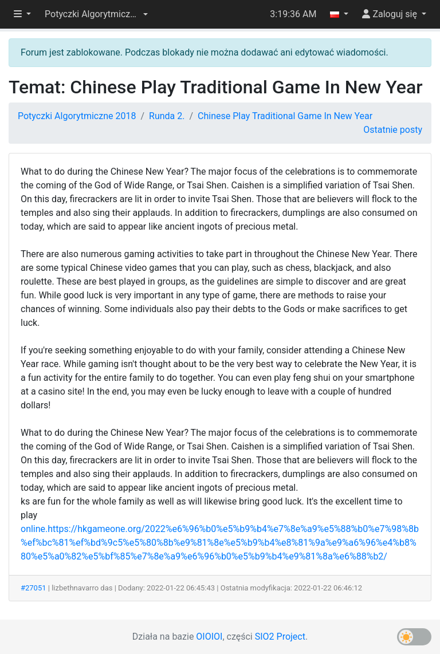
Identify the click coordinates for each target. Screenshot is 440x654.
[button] (96, 14)
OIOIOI (209, 636)
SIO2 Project (280, 636)
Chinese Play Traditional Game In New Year (285, 116)
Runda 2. (166, 116)
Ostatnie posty (392, 129)
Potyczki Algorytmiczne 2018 (77, 116)
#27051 (33, 588)
